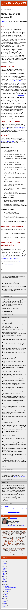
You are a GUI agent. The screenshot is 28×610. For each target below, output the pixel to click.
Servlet (5, 548)
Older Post (24, 509)
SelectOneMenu (15, 546)
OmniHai (16, 543)
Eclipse (11, 536)
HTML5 (5, 538)
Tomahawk (10, 549)
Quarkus (12, 545)
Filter (13, 537)
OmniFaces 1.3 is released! (10, 587)
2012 (4, 584)
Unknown (4, 273)
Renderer (24, 545)
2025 (4, 563)
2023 (4, 566)
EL (17, 536)
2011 (4, 598)
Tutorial (23, 549)
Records (19, 545)
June (5, 594)
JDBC (6, 540)
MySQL (21, 541)
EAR (7, 536)
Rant (16, 545)
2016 (4, 578)
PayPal (22, 525)
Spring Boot (13, 548)
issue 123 (16, 476)
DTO (24, 534)
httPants (4, 482)
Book (21, 531)
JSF (13, 540)
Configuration (23, 532)
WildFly (14, 554)
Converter (5, 533)
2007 (4, 605)
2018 (4, 574)
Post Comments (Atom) (14, 512)
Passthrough (22, 543)
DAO (24, 533)
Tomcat (16, 549)
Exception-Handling (22, 536)
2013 (4, 583)
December (7, 586)
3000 (4, 560)
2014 (4, 581)
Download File (19, 534)
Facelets (5, 537)
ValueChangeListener (15, 551)
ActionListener (5, 531)
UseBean (17, 550)
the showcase (21, 95)
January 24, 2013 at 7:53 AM (7, 469)
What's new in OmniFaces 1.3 (8, 141)
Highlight (23, 537)
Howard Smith (5, 296)
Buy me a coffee (11, 525)
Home (14, 509)
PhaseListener (14, 544)
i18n (8, 538)
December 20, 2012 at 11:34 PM (8, 294)
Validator (7, 551)
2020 (4, 571)
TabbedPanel (5, 549)
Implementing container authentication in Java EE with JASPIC (12, 257)
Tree (19, 549)
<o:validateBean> (20, 127)
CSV (12, 533)
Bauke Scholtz (5, 472)
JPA (9, 540)
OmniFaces (10, 264)
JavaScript (21, 538)
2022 (4, 568)
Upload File (12, 550)
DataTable (5, 534)
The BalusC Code (14, 2)
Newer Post (4, 509)
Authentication (16, 531)
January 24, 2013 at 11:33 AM (8, 479)
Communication (5, 532)
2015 (4, 579)
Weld (18, 553)
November (7, 589)
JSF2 (6, 264)
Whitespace (22, 553)
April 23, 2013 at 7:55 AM (7, 503)
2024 (4, 565)
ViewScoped (7, 553)
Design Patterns (11, 534)
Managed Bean (9, 541)
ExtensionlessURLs (14, 325)
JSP (22, 540)
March (6, 596)
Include (16, 538)
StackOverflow (21, 548)
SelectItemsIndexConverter (11, 129)
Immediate (12, 538)
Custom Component (18, 533)
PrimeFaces (7, 545)
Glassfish (19, 537)
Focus (16, 537)
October (6, 591)
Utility (21, 550)
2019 (4, 573)
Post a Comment (5, 506)
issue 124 (23, 476)
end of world (12, 23)
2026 (4, 561)
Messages (17, 541)
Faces (9, 537)
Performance (6, 544)
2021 (4, 570)
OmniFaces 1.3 (4, 21)
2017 (4, 576)
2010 (4, 600)
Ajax (12, 531)
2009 (4, 601)
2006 (4, 606)
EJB (15, 536)
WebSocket (14, 553)
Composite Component (14, 532)
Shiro (9, 548)
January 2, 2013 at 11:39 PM (7, 314)
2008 (4, 603)
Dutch (3, 536)
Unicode (6, 550)
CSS (9, 533)
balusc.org (17, 522)
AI (9, 531)
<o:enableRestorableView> (16, 80)
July (5, 593)
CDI (24, 531)
